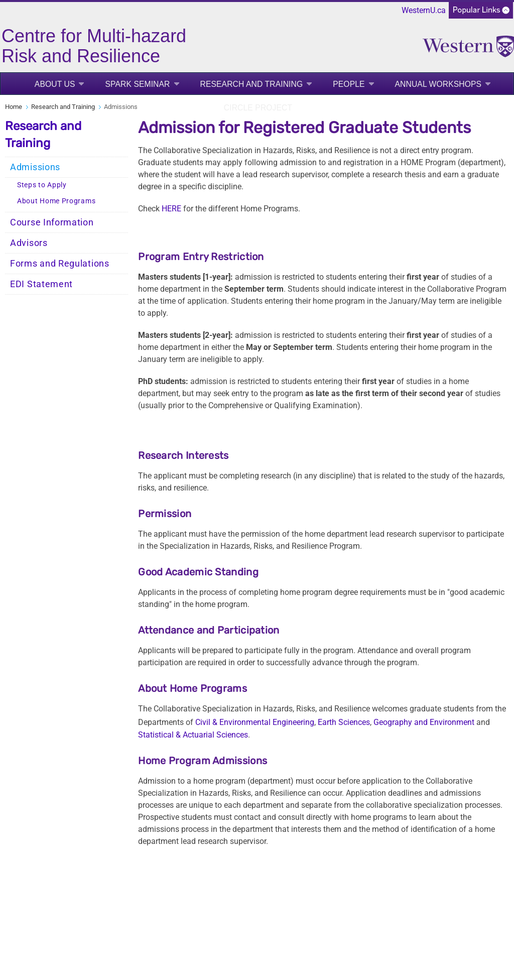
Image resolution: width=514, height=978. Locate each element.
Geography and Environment (423, 722)
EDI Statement (41, 284)
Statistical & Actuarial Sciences (193, 735)
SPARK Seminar (137, 84)
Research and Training (251, 84)
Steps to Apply (42, 185)
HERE (171, 208)
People (348, 84)
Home (13, 106)
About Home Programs (56, 201)
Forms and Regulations (59, 264)
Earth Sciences (344, 722)
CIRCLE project (258, 107)
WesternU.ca (424, 10)
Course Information (52, 222)
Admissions (35, 167)
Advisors (29, 243)
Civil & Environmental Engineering (254, 722)
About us (55, 84)
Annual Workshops (438, 84)
